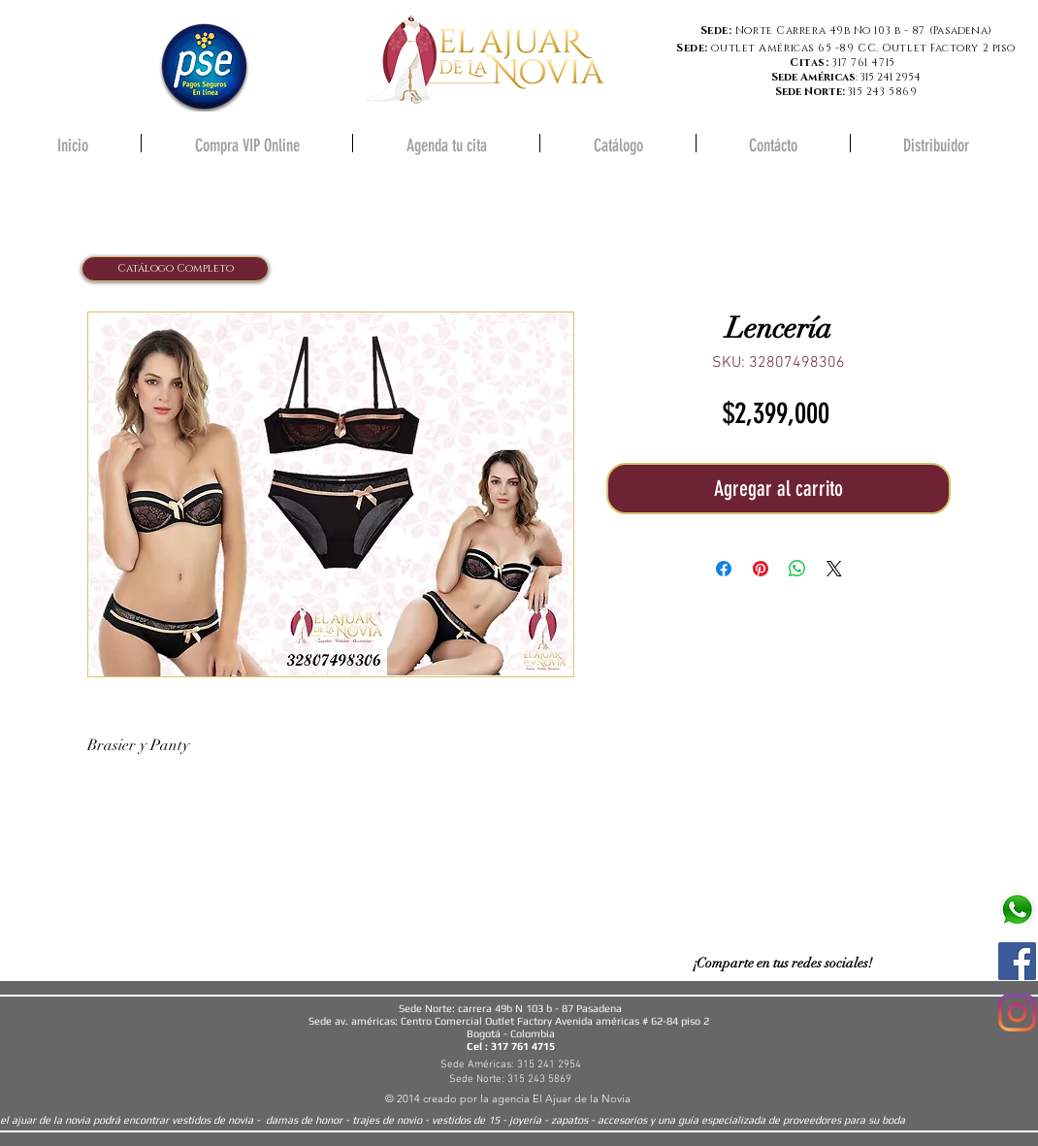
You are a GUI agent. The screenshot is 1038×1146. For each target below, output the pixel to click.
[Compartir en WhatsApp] (797, 568)
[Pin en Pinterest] (760, 568)
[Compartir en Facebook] (723, 568)
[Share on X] (834, 568)
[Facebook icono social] (1017, 961)
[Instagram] (1017, 1012)
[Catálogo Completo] (175, 268)
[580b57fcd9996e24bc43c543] (1017, 910)
